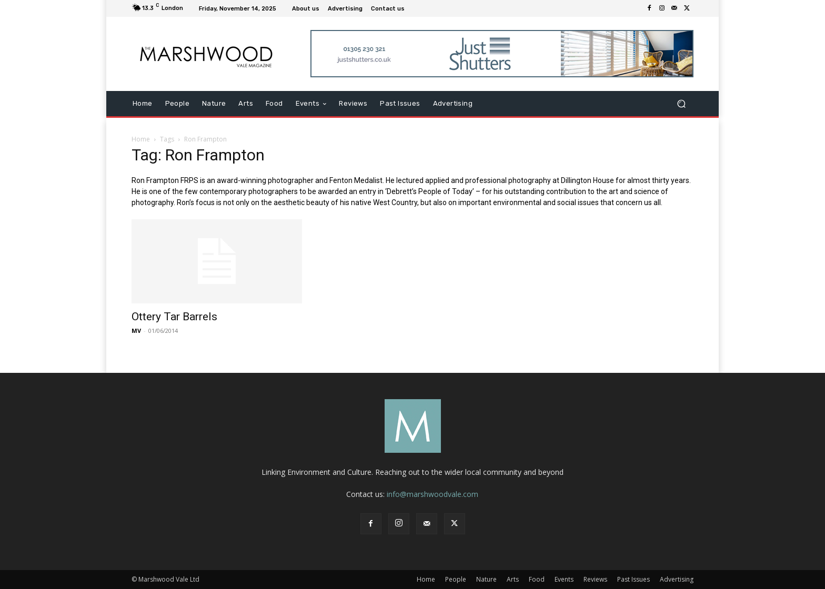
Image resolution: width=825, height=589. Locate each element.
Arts (513, 579)
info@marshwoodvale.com (432, 494)
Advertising (676, 579)
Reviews (595, 579)
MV (136, 330)
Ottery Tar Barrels (174, 316)
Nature (486, 579)
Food (537, 579)
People (455, 579)
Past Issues (633, 579)
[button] (681, 104)
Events (564, 579)
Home (141, 139)
